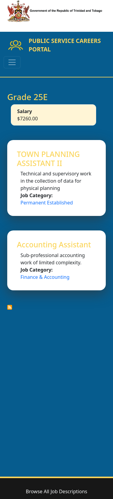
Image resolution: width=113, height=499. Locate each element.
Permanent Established (46, 202)
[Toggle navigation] (12, 62)
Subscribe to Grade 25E (9, 307)
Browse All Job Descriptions (56, 491)
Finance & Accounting (45, 277)
